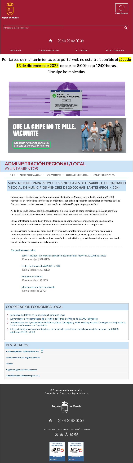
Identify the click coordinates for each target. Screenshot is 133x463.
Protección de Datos (80, 429)
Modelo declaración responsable (38, 287)
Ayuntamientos (54, 175)
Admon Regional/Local (30, 175)
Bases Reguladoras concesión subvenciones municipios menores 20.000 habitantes (64, 255)
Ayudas (9, 363)
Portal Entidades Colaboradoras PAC (25, 351)
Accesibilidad (50, 429)
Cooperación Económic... (77, 175)
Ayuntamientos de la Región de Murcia (23, 357)
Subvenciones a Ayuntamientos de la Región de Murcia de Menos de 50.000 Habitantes (54, 318)
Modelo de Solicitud (32, 276)
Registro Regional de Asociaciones (21, 369)
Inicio (12, 175)
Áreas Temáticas (115, 50)
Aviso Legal (63, 429)
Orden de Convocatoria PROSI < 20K (41, 266)
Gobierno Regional (48, 50)
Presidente (15, 50)
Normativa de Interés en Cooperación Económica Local (37, 315)
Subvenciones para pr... (104, 175)
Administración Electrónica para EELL (23, 376)
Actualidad (82, 50)
